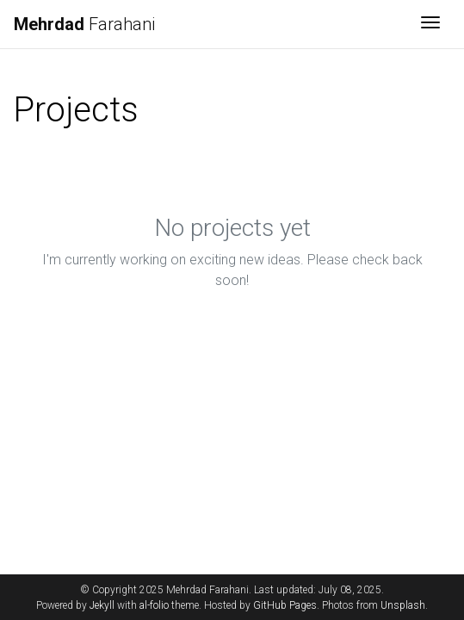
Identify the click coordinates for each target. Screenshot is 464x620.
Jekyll (102, 605)
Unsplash (402, 605)
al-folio (154, 605)
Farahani (84, 24)
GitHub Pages (285, 605)
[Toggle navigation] (430, 24)
